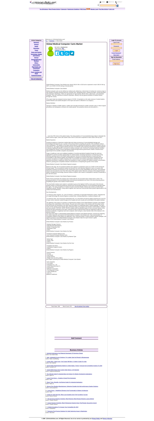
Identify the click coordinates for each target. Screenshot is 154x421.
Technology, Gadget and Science (36, 55)
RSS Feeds (85, 9)
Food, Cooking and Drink (36, 73)
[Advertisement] (77, 24)
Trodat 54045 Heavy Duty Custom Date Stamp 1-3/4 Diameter (63, 370)
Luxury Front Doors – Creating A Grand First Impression (61, 378)
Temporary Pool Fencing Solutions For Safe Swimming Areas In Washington (67, 411)
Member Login (94, 9)
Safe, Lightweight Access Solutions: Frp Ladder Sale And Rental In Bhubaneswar (68, 357)
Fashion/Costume (36, 75)
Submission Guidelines (73, 9)
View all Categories (36, 79)
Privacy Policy (96, 418)
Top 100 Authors (44, 9)
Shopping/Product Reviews (36, 60)
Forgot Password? (116, 53)
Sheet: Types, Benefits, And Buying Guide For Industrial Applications (64, 382)
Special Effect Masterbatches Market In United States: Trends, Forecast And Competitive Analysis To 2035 (74, 365)
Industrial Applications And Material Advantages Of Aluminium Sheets (65, 353)
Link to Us (111, 9)
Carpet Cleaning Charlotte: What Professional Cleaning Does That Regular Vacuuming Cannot (72, 403)
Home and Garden (36, 52)
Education (36, 48)
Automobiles (36, 65)
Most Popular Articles (54, 9)
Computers (36, 70)
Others (36, 63)
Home (103, 1)
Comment (57, 50)
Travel (36, 50)
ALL (46, 40)
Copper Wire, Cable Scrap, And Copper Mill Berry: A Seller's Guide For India (66, 361)
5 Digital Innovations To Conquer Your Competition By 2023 (62, 407)
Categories (64, 9)
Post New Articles (103, 9)
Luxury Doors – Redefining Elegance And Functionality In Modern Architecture (67, 390)
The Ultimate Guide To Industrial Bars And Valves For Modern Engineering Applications (69, 374)
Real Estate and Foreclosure (36, 67)
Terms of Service (107, 418)
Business (52, 40)
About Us (111, 1)
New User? (116, 55)
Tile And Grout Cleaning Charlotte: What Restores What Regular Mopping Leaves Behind (70, 399)
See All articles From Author (82, 306)
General (36, 44)
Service (36, 57)
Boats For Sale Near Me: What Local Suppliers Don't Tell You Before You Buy (67, 394)
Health (36, 46)
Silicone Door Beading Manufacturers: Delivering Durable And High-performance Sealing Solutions (72, 386)
